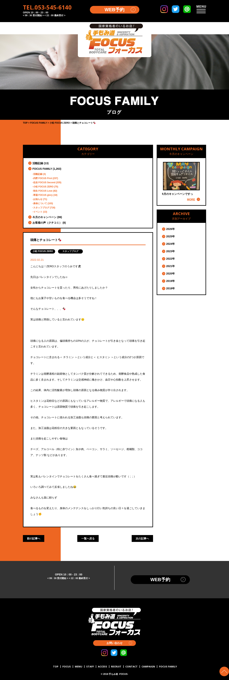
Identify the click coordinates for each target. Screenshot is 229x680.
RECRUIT (116, 666)
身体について (40, 203)
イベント (37, 211)
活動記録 (37, 163)
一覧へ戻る (88, 538)
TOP (55, 666)
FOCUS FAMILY (42, 168)
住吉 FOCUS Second (44, 182)
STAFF (90, 666)
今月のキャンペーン (44, 217)
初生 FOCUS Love (42, 191)
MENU (78, 666)
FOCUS (66, 666)
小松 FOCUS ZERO (43, 186)
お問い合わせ (114, 643)
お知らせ (37, 199)
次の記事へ (142, 538)
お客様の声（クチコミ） (47, 222)
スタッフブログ (41, 207)
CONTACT (131, 666)
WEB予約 (114, 9)
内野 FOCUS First (42, 178)
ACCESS (102, 666)
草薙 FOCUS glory (43, 195)
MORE (191, 199)
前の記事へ (33, 538)
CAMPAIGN (148, 666)
